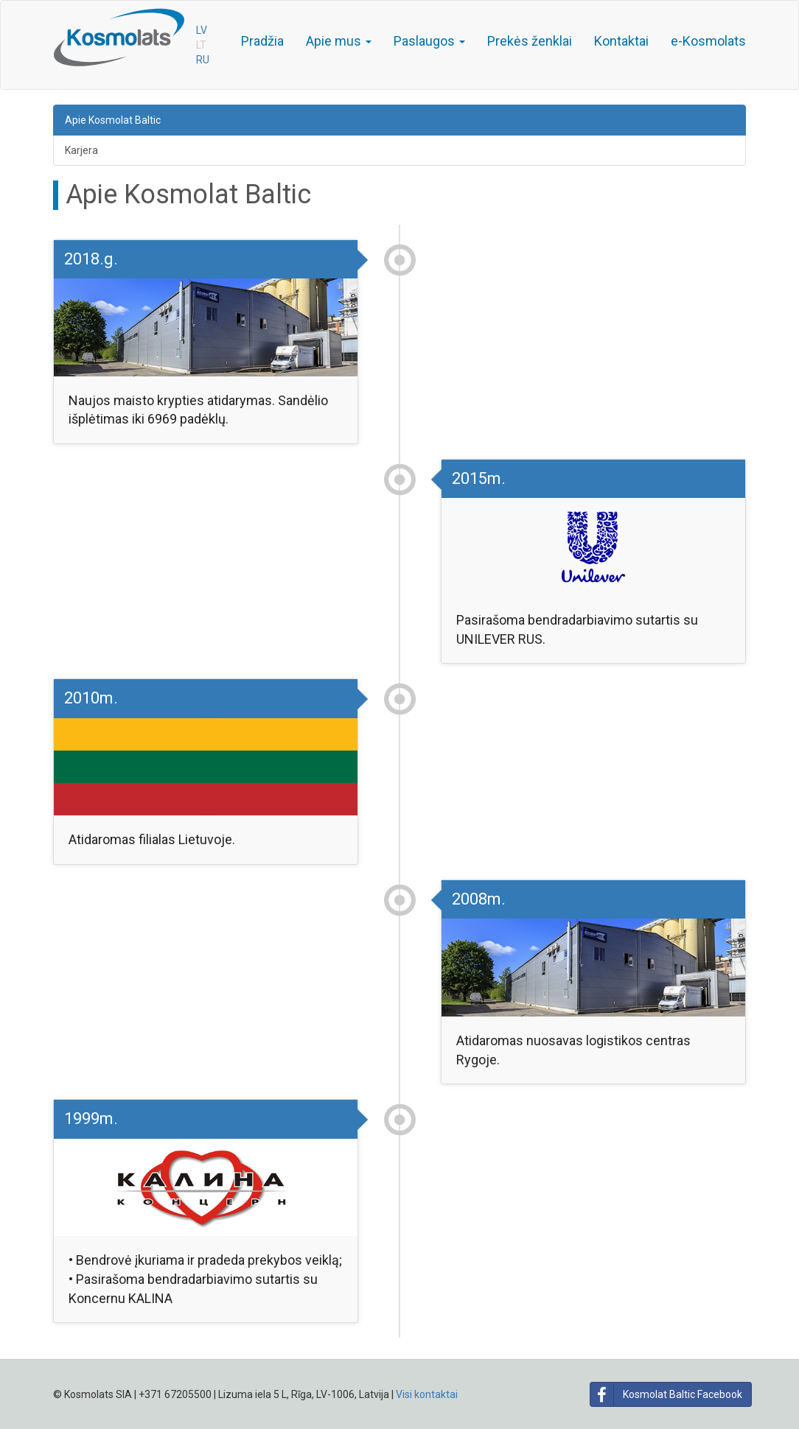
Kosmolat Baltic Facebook (666, 1394)
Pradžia (262, 41)
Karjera (81, 150)
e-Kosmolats (708, 41)
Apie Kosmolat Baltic (113, 120)
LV (201, 30)
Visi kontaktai (427, 1394)
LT (201, 45)
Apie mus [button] (338, 41)
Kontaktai (621, 41)
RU (202, 60)
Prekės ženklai (529, 41)
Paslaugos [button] (429, 41)
